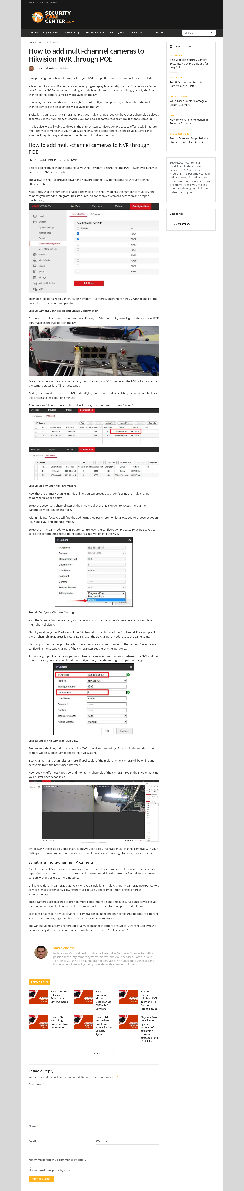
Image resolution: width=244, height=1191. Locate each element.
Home (34, 32)
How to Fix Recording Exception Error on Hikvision (60, 1022)
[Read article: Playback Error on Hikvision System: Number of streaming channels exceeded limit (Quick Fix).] (128, 1022)
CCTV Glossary (156, 32)
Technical (41, 41)
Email (33, 1140)
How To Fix (176, 115)
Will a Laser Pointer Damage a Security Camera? (188, 102)
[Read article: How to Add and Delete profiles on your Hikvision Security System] (83, 1022)
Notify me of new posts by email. (50, 1169)
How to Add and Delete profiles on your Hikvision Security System (104, 1025)
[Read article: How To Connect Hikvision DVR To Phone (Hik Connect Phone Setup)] (128, 997)
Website (101, 1140)
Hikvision (53, 41)
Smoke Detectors (179, 134)
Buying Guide (50, 32)
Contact (39, 2)
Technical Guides (95, 32)
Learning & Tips (72, 32)
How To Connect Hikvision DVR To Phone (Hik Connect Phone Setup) (149, 1000)
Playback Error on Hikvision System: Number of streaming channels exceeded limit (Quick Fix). (149, 1029)
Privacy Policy (51, 2)
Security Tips (117, 32)
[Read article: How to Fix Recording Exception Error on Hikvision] (38, 1022)
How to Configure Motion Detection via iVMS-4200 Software (103, 1000)
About (31, 2)
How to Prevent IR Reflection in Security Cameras (189, 121)
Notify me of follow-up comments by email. (57, 1159)
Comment (36, 1084)
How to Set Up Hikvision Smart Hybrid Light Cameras (59, 996)
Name (34, 1125)
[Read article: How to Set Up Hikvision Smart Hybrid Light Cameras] (38, 997)
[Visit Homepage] (58, 17)
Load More (94, 1053)
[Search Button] (213, 33)
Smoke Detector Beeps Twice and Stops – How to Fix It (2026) (190, 140)
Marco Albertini (47, 68)
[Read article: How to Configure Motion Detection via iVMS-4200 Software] (83, 997)
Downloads (136, 32)
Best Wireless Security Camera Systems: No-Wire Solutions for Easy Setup (189, 63)
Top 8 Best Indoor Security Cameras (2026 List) (186, 84)
